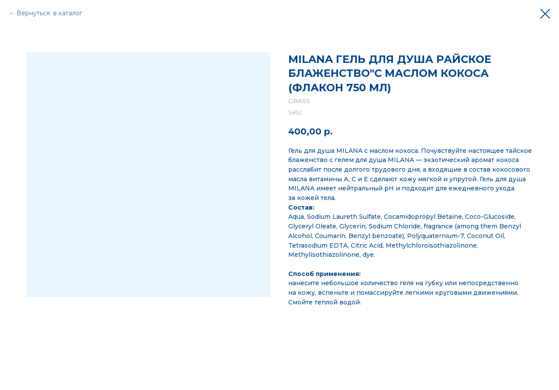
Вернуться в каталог (49, 13)
